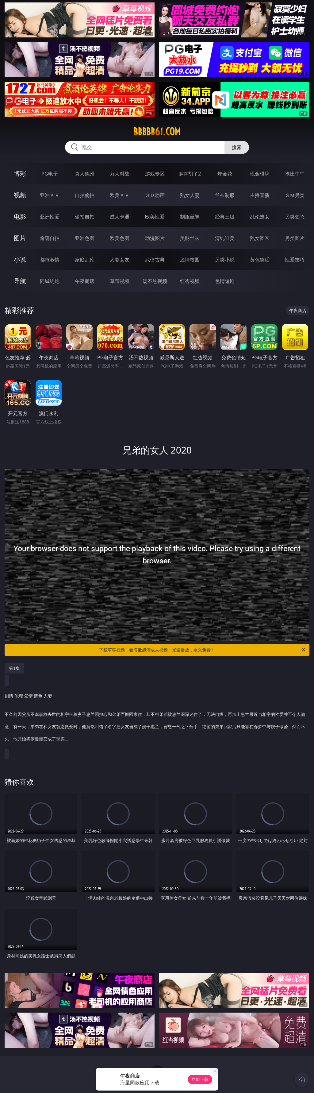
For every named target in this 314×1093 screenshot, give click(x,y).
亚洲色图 (84, 238)
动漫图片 (155, 238)
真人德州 (84, 173)
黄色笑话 (260, 259)
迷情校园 (190, 259)
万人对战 (119, 173)
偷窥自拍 (49, 238)
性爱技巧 (294, 259)
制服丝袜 (190, 216)
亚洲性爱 (49, 216)
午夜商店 (84, 281)
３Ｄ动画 (155, 195)
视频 (20, 195)
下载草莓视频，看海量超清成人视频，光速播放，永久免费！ (202, 650)
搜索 (237, 147)
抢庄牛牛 (294, 173)
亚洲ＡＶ (49, 195)
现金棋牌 (260, 173)
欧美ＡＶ (119, 195)
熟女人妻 (190, 195)
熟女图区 (260, 238)
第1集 (14, 668)
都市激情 (49, 259)
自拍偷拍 (84, 195)
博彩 (20, 173)
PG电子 (49, 173)
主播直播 (260, 195)
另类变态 (294, 216)
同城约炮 (49, 281)
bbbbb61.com (157, 132)
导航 (20, 281)
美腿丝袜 (190, 238)
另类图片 (294, 238)
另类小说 (225, 259)
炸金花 (224, 173)
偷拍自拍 (84, 216)
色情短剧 (225, 281)
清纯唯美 (225, 238)
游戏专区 (155, 173)
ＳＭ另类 (294, 195)
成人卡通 (119, 216)
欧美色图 (119, 238)
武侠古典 (155, 259)
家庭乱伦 (84, 259)
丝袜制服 (225, 195)
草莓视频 (119, 281)
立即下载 (200, 1079)
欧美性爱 (155, 216)
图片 (20, 238)
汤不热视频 (155, 281)
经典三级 (225, 216)
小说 (20, 259)
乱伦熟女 (260, 216)
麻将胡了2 (189, 173)
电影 (20, 216)
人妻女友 (119, 259)
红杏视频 (190, 281)
